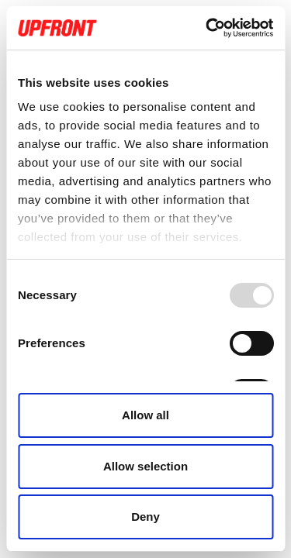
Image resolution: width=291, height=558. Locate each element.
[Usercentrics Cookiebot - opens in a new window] (207, 28)
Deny (145, 516)
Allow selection (145, 466)
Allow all (145, 415)
